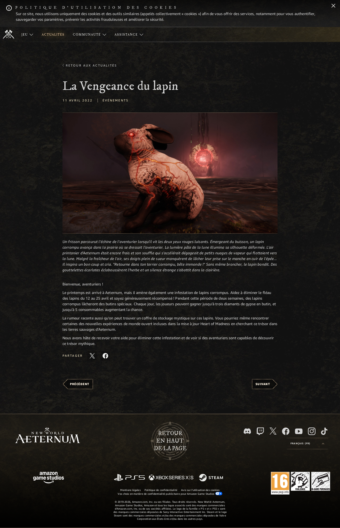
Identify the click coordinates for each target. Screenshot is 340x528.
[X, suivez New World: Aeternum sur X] (273, 431)
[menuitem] (27, 34)
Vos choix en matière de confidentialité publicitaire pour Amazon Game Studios (170, 493)
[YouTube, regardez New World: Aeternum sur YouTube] (299, 431)
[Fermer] (333, 6)
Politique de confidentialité (161, 489)
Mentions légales (130, 489)
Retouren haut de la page (170, 441)
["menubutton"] (27, 34)
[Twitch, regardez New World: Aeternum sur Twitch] (260, 431)
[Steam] (211, 478)
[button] (170, 173)
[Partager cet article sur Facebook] (105, 355)
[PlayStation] (129, 478)
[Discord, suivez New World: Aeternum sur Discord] (247, 431)
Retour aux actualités (91, 65)
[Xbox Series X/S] (171, 478)
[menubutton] (307, 443)
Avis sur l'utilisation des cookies (200, 489)
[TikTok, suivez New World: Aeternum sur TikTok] (324, 431)
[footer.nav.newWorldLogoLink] (47, 435)
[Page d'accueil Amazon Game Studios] (48, 478)
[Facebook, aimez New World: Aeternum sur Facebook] (286, 431)
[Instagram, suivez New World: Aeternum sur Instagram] (311, 431)
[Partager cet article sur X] (92, 355)
